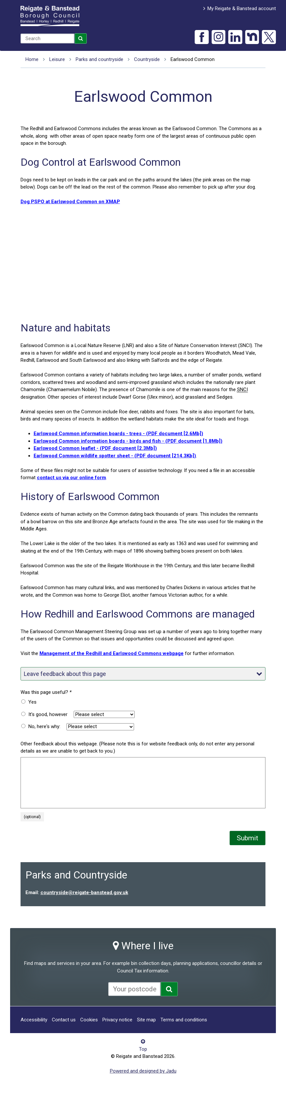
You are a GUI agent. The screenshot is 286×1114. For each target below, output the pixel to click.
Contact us (64, 1020)
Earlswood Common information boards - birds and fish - (128, 441)
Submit (247, 838)
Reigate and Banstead (50, 16)
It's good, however (48, 714)
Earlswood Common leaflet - (95, 448)
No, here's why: (44, 726)
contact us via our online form (71, 478)
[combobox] (47, 38)
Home (31, 59)
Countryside (147, 59)
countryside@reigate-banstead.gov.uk (84, 892)
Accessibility (34, 1020)
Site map (146, 1020)
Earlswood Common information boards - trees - (118, 433)
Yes (32, 702)
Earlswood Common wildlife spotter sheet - (115, 456)
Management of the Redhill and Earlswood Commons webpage (111, 653)
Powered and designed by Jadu (143, 1071)
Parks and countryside (99, 59)
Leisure (57, 59)
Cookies (89, 1020)
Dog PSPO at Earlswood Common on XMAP (70, 202)
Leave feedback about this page (143, 673)
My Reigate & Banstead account (241, 8)
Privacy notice (117, 1020)
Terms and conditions (183, 1020)
